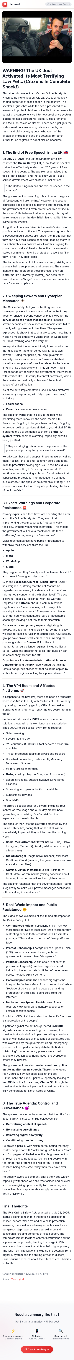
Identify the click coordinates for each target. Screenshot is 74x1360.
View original (17, 1279)
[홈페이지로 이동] (11, 4)
